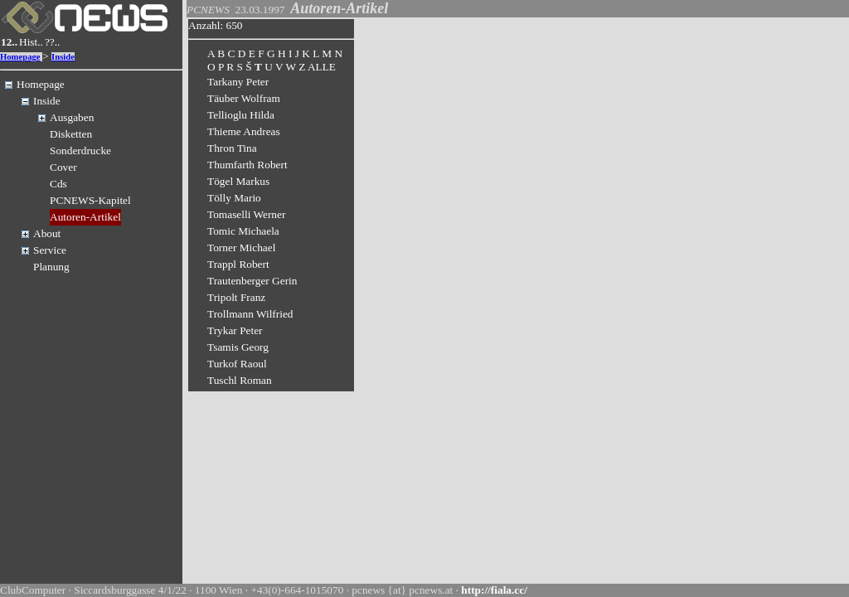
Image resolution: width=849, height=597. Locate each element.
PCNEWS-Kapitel (90, 200)
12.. (9, 42)
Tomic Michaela (243, 231)
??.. (53, 42)
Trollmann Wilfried (250, 314)
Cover (63, 167)
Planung (51, 266)
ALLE (322, 67)
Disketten (71, 134)
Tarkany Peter (238, 81)
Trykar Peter (235, 330)
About (47, 233)
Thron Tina (232, 148)
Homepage (20, 56)
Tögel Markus (238, 181)
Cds (58, 183)
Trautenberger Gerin (252, 280)
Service (49, 250)
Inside (63, 56)
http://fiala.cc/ (494, 590)
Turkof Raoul (237, 363)
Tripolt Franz (236, 297)
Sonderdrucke (80, 150)
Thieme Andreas (243, 131)
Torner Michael (241, 247)
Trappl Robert (238, 264)
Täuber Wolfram (243, 98)
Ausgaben (72, 117)
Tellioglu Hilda (240, 115)
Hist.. (31, 42)
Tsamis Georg (238, 347)
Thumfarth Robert (247, 164)
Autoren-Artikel (85, 217)
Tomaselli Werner (246, 214)
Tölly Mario (234, 198)
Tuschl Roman (239, 380)
